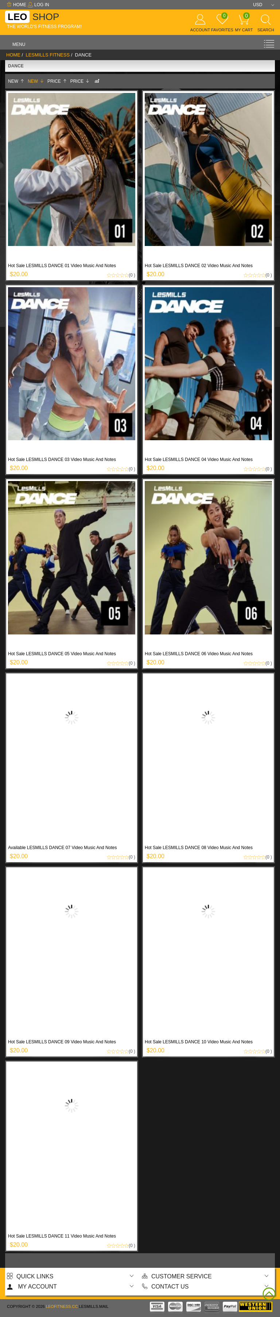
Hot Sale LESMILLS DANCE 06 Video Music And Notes (199, 653)
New (16, 81)
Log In (38, 4)
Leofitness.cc (62, 1306)
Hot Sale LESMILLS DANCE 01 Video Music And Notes (62, 265)
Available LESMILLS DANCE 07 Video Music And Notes (62, 847)
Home (16, 4)
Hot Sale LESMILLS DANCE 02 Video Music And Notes (199, 265)
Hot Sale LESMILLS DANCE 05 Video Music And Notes (62, 653)
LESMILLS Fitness (48, 55)
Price (57, 81)
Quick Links (30, 1276)
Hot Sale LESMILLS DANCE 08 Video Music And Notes (199, 847)
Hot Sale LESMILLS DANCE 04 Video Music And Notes (199, 459)
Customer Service (177, 1276)
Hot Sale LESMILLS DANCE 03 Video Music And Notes (62, 459)
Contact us (165, 1286)
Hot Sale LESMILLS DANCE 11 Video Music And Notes (62, 1236)
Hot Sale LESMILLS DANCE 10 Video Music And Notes (199, 1041)
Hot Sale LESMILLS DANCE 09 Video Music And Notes (62, 1041)
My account (32, 1286)
